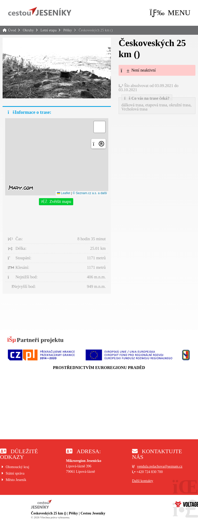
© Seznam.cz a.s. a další (90, 193)
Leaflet (63, 193)
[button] (170, 12)
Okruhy (28, 30)
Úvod (39, 11)
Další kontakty (142, 481)
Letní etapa (48, 30)
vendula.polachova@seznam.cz (159, 466)
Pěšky (67, 30)
